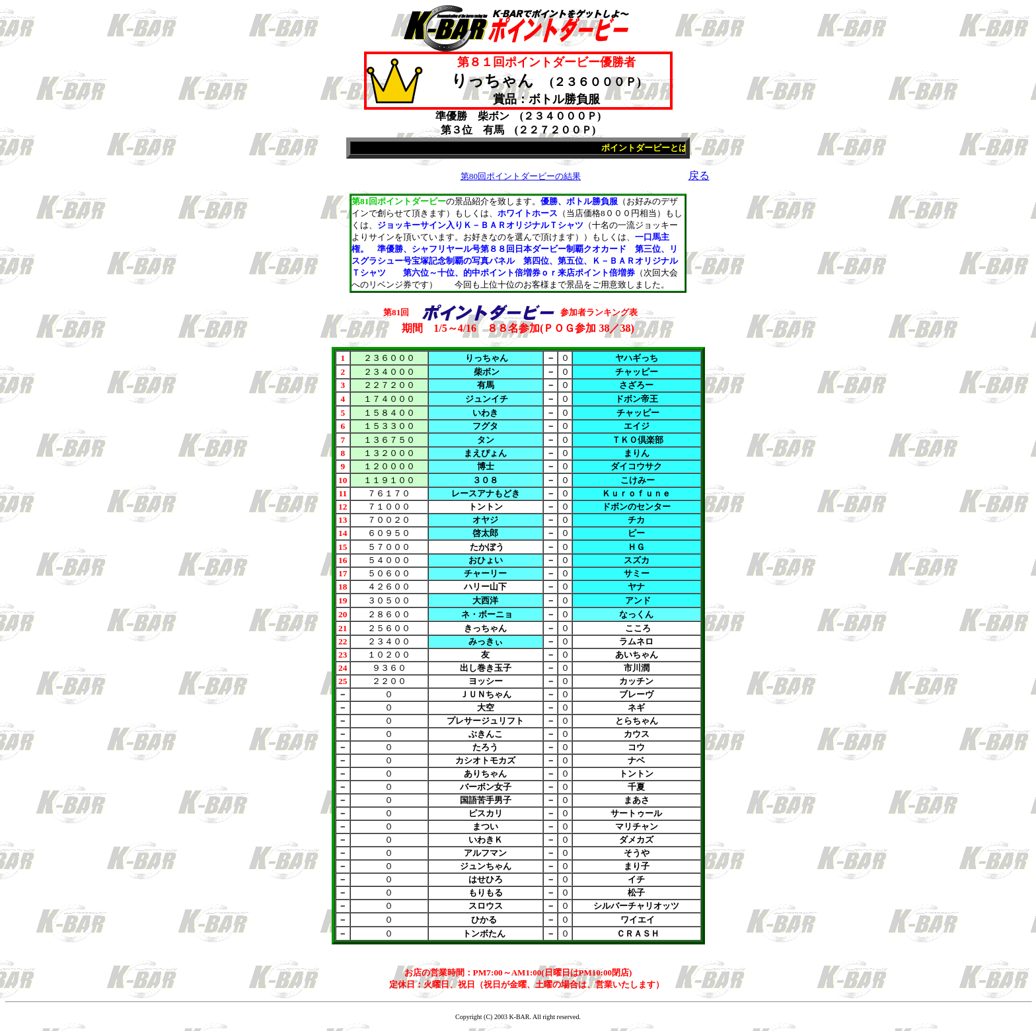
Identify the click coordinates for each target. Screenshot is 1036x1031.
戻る (699, 175)
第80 (521, 176)
